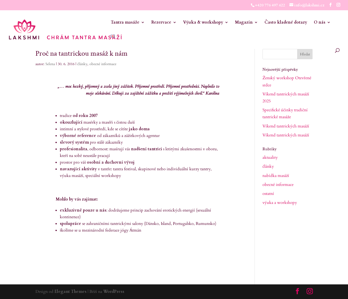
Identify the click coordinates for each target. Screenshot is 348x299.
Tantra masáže (125, 23)
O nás (319, 23)
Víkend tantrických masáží (285, 126)
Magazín (244, 23)
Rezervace (161, 23)
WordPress (113, 291)
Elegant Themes (70, 291)
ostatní (268, 193)
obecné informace (102, 64)
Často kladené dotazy (286, 23)
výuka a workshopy (279, 202)
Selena (50, 64)
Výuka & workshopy (203, 23)
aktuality (270, 157)
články (82, 64)
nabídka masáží (275, 175)
